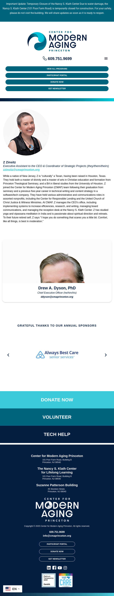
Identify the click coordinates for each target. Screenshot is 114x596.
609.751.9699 (57, 532)
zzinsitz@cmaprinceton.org (21, 169)
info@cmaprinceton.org (57, 535)
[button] (106, 58)
